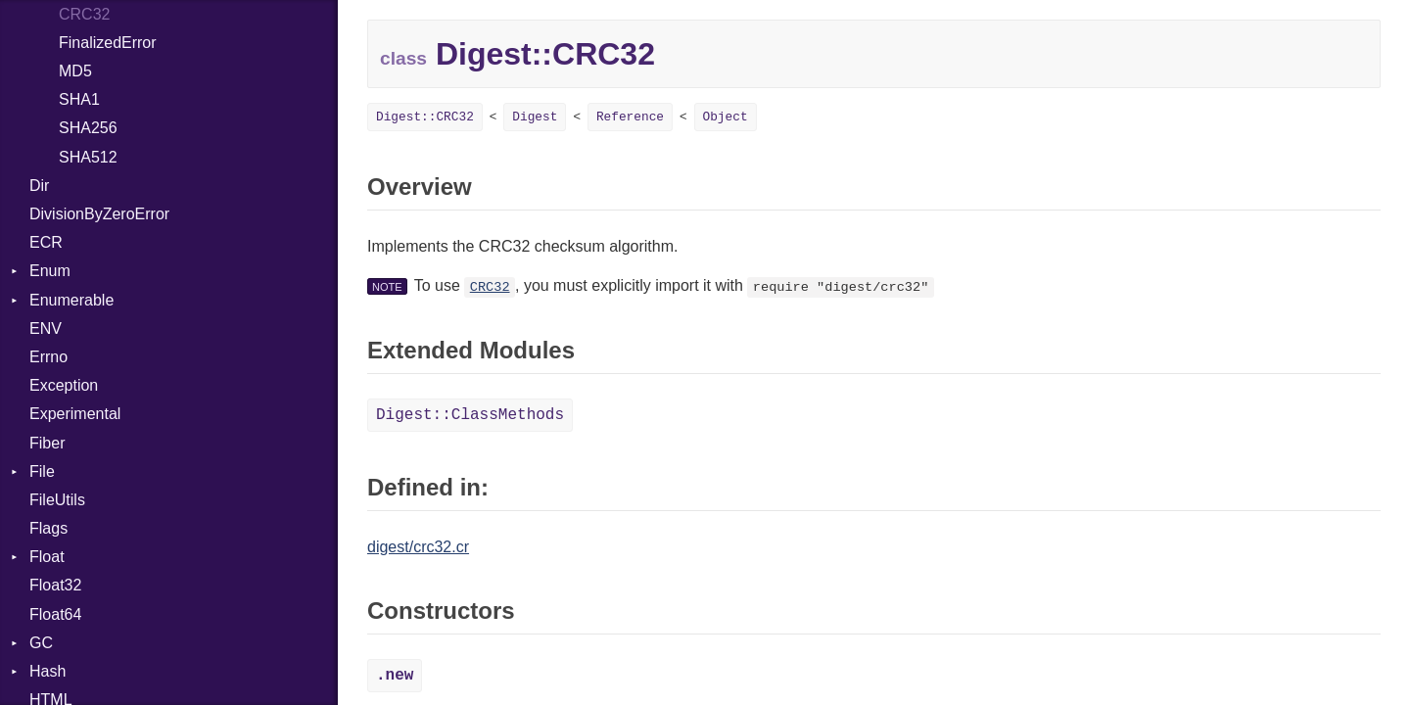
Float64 (55, 614)
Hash (47, 671)
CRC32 (490, 287)
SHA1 (79, 99)
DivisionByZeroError (99, 214)
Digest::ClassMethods (470, 415)
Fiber (47, 443)
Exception (63, 385)
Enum (49, 270)
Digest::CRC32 (425, 117)
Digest (534, 117)
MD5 (75, 71)
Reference (630, 117)
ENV (45, 328)
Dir (39, 185)
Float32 (55, 585)
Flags (48, 528)
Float (47, 556)
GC (41, 642)
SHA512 (88, 157)
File (42, 471)
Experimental (74, 413)
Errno (48, 357)
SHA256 (88, 127)
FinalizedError (108, 42)
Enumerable (71, 300)
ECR (46, 242)
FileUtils (57, 500)
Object (725, 117)
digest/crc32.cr (418, 547)
